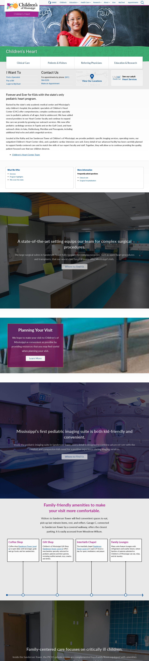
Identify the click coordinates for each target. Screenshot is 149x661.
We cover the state (16, 180)
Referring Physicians (91, 62)
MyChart (122, 2)
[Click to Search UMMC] (142, 2)
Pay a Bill (10, 81)
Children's (63, 2)
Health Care (85, 2)
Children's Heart (22, 13)
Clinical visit (84, 178)
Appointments (133, 2)
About (106, 2)
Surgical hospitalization (88, 180)
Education (73, 2)
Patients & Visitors (57, 62)
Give (113, 2)
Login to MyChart (13, 84)
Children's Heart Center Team (26, 154)
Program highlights (16, 177)
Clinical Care (23, 62)
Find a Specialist (13, 77)
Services (13, 174)
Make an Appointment (50, 83)
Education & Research (125, 62)
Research (96, 2)
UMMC (53, 2)
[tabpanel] (74, 26)
